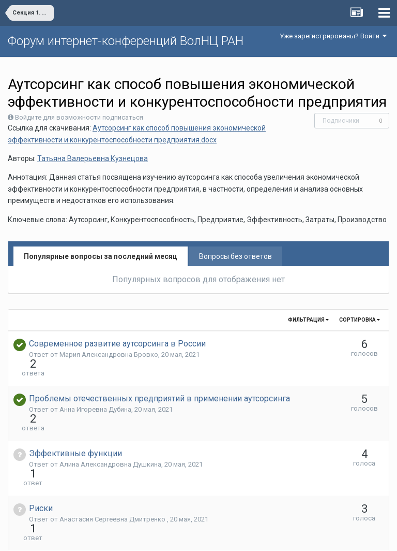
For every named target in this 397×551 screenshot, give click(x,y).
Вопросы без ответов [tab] (235, 256)
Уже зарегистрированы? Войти (333, 36)
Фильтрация (308, 320)
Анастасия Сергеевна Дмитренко (113, 463)
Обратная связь (214, 535)
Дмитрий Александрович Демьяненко (120, 499)
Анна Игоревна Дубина (95, 391)
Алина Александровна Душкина (110, 427)
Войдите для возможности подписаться (79, 117)
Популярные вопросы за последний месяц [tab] (100, 256)
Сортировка (359, 320)
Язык (167, 535)
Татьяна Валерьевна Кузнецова (92, 158)
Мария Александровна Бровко (108, 354)
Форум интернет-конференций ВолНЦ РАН (125, 41)
